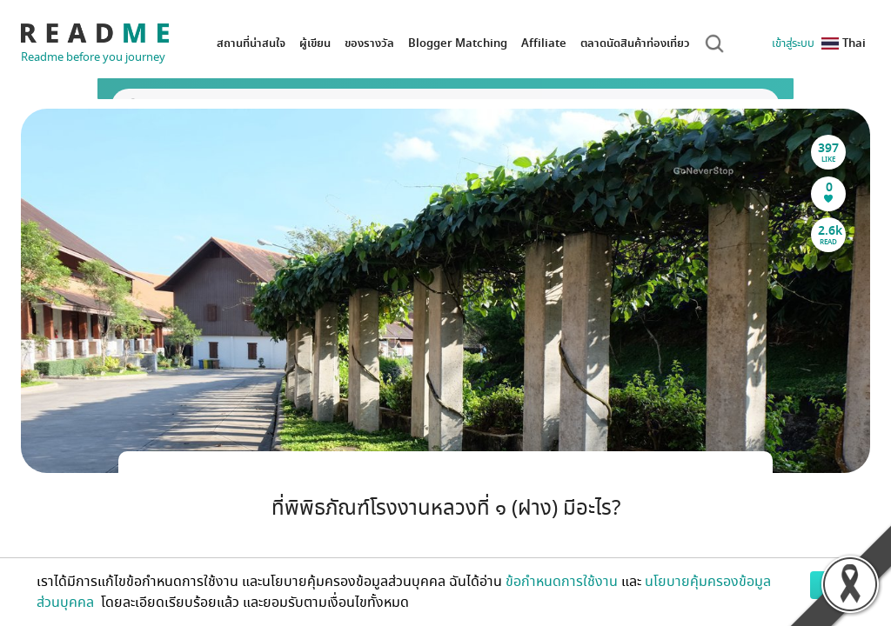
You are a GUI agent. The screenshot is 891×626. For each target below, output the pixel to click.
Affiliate (543, 43)
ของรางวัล (369, 43)
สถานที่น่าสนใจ (251, 43)
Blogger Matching (457, 43)
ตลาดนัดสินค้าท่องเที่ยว (635, 43)
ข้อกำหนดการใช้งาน (562, 581)
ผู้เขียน (315, 43)
